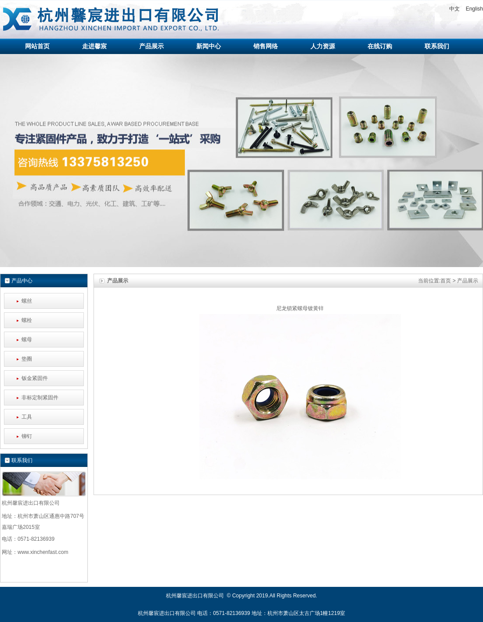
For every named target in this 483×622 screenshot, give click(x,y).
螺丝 (27, 301)
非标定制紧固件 (40, 397)
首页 (445, 281)
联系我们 (21, 460)
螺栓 (27, 320)
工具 (27, 417)
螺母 (27, 339)
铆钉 (27, 436)
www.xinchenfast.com (43, 552)
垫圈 (27, 359)
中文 (454, 9)
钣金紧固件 (35, 378)
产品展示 (467, 281)
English (474, 9)
